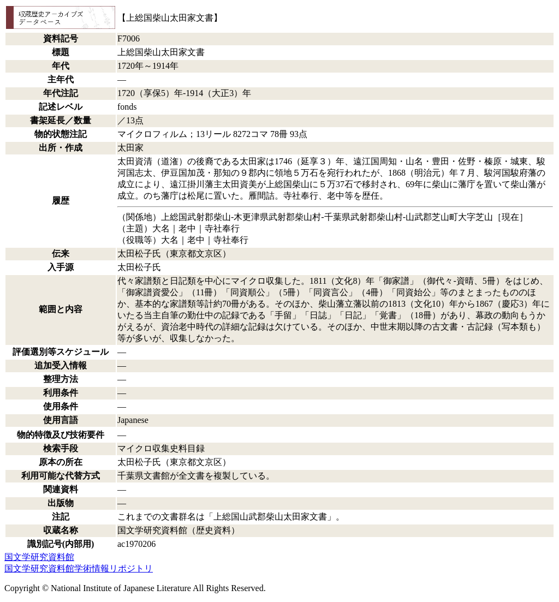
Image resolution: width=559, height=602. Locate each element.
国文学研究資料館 (39, 557)
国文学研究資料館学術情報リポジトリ (78, 568)
